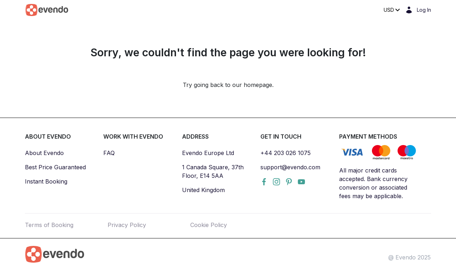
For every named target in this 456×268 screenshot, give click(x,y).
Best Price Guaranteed (55, 167)
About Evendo (44, 152)
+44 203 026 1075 (285, 152)
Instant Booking (46, 181)
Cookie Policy (208, 224)
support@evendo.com (290, 167)
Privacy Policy (127, 224)
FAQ (109, 152)
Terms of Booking (49, 224)
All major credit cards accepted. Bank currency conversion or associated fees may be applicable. (373, 183)
